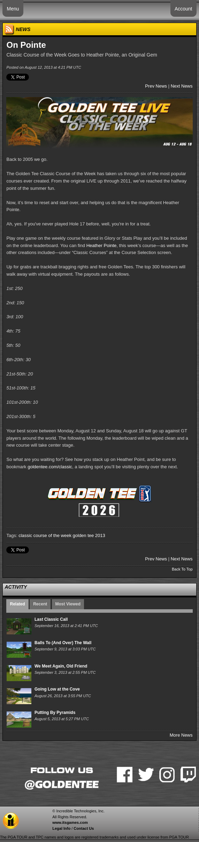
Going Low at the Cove (57, 689)
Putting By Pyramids (55, 712)
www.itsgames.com (70, 822)
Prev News (156, 86)
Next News (182, 86)
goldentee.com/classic (50, 466)
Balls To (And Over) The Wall (63, 642)
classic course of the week (44, 535)
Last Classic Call (51, 619)
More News (181, 735)
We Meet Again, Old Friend (61, 666)
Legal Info (61, 828)
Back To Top (182, 569)
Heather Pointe (101, 245)
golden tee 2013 (89, 535)
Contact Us (84, 828)
